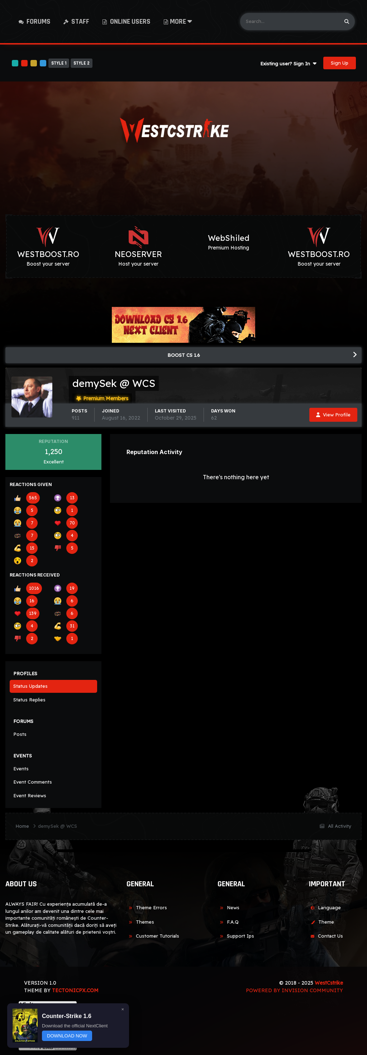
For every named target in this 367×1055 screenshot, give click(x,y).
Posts (20, 734)
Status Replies (29, 699)
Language (325, 907)
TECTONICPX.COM (75, 990)
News (228, 907)
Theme (321, 922)
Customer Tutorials (153, 936)
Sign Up (339, 63)
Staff (79, 21)
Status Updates (30, 686)
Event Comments (32, 782)
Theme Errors (147, 907)
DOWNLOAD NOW (67, 1035)
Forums (38, 21)
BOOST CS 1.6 (183, 355)
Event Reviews (29, 795)
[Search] (289, 21)
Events (21, 768)
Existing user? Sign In (288, 63)
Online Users (130, 21)
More (181, 21)
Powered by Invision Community (294, 990)
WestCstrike (329, 983)
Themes (140, 922)
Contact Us (326, 936)
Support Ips (236, 936)
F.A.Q (228, 922)
